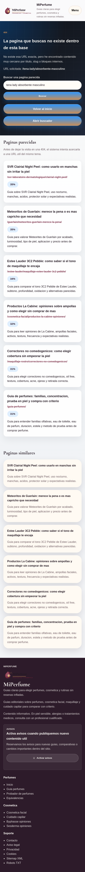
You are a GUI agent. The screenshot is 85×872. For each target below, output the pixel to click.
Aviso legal (13, 844)
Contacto (11, 840)
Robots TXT (13, 862)
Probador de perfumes (20, 793)
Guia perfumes (15, 789)
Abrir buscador (42, 120)
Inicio (9, 784)
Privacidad (12, 849)
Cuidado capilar (15, 817)
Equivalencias (14, 798)
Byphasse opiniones (18, 821)
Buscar (42, 96)
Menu (75, 10)
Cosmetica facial (16, 812)
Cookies (11, 853)
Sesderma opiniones (18, 826)
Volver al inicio (42, 109)
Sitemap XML (14, 858)
